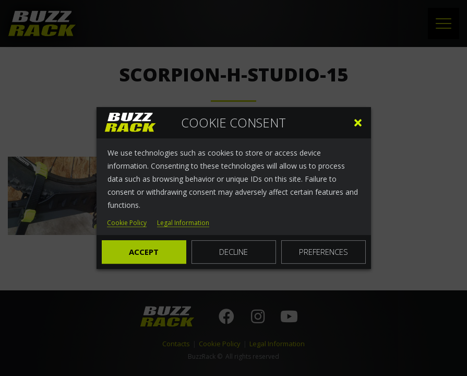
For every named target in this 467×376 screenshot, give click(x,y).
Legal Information (183, 223)
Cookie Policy (127, 223)
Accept (144, 251)
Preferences (323, 251)
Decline (233, 251)
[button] (358, 123)
